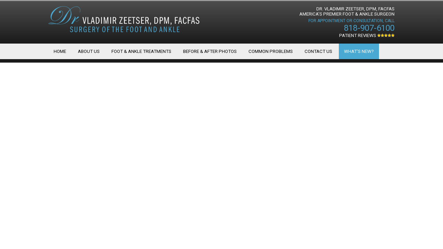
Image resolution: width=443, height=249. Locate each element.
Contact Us (318, 51)
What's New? (359, 51)
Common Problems (270, 51)
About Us (89, 51)
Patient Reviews (367, 35)
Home (60, 51)
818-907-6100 (369, 28)
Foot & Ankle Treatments (141, 51)
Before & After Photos (210, 51)
